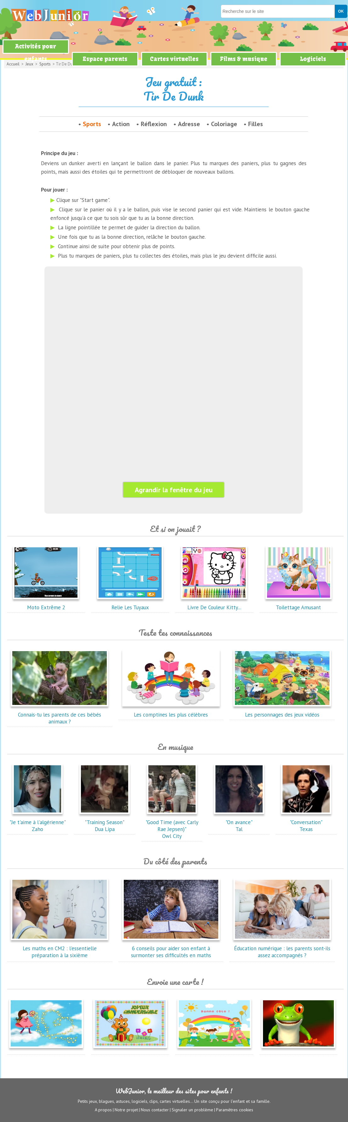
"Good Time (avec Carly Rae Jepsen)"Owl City (171, 826)
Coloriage (224, 124)
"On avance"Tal (239, 822)
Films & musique (243, 59)
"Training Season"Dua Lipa (104, 822)
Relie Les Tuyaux (130, 604)
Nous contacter (155, 1110)
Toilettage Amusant (298, 604)
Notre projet (126, 1110)
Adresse (189, 124)
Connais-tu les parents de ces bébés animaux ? (59, 714)
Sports (92, 124)
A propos (103, 1110)
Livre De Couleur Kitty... (214, 604)
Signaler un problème (192, 1110)
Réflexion (154, 124)
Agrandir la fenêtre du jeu (174, 489)
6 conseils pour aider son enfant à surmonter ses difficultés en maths (171, 948)
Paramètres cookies (234, 1110)
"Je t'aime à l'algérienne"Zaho (37, 822)
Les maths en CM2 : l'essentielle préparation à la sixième (59, 948)
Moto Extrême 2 (46, 604)
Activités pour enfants (35, 53)
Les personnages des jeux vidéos (282, 711)
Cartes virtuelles (174, 59)
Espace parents (105, 59)
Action (121, 124)
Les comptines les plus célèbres (171, 711)
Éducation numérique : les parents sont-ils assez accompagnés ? (282, 948)
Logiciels (313, 59)
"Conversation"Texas (306, 822)
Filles (255, 124)
